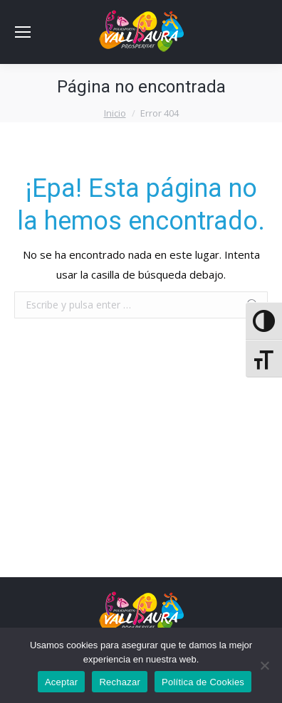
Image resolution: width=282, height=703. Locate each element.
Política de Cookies (203, 682)
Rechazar (119, 682)
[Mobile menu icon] (22, 32)
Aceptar (61, 682)
